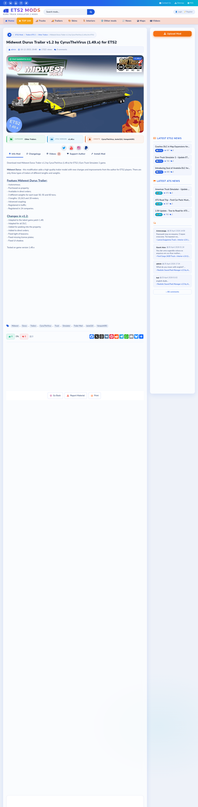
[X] (26, 3)
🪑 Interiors (89, 20)
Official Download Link (82, 494)
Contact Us (165, 3)
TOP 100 (25, 20)
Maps (141, 20)
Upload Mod (172, 33)
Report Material (76, 392)
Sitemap (179, 3)
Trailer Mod (78, 322)
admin (13, 49)
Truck (57, 322)
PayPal (61, 494)
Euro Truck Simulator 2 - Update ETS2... (172, 157)
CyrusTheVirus (45, 322)
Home (9, 20)
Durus (24, 322)
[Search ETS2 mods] (65, 12)
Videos (155, 20)
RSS (190, 3)
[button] (12, 722)
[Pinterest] (21, 3)
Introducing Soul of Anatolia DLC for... (172, 168)
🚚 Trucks (41, 20)
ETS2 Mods (19, 35)
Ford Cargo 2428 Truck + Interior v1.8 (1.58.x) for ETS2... (173, 256)
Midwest (15, 322)
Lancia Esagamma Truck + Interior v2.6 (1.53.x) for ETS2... (173, 240)
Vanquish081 (102, 322)
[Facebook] (5, 3)
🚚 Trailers (56, 20)
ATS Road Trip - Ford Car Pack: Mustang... (172, 200)
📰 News (126, 20)
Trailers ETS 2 (31, 35)
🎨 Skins (72, 20)
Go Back (54, 392)
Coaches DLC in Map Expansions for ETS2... (172, 146)
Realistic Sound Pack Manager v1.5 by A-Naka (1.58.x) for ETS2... (173, 270)
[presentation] (12, 721)
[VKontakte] (10, 3)
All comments (172, 292)
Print (95, 392)
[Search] (91, 12)
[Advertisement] (75, 362)
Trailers (33, 322)
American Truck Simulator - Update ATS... (172, 189)
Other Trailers (43, 35)
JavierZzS (89, 322)
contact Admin (122, 506)
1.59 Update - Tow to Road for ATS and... (172, 211)
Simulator (66, 322)
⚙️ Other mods (108, 20)
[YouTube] (16, 3)
